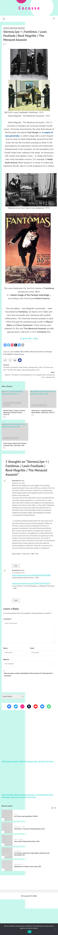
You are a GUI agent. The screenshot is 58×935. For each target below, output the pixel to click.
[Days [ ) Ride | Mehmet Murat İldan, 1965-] (7, 840)
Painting (6, 28)
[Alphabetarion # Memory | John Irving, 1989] (7, 865)
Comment (7, 619)
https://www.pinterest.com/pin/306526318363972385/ (31, 575)
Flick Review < (18, 826)
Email (32, 648)
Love (19, 402)
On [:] (15, 814)
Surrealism (21, 28)
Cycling (20, 839)
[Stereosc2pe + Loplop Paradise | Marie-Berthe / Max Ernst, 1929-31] (43, 399)
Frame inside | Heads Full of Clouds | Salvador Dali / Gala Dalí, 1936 (14, 444)
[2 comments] (4, 44)
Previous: (29, 367)
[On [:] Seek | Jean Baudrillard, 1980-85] (7, 815)
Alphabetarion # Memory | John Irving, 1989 (27, 866)
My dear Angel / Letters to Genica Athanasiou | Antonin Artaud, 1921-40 (14, 412)
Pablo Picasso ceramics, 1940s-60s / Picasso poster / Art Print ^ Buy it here (28, 761)
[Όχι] (55, 929)
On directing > (18, 851)
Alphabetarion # (18, 864)
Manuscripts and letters (10, 402)
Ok (29, 932)
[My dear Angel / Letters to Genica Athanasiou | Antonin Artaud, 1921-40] (15, 399)
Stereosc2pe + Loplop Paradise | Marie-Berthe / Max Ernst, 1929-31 (43, 411)
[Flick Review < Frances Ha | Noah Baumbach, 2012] (7, 827)
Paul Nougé (48, 351)
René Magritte (8, 354)
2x (8, 351)
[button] (4, 18)
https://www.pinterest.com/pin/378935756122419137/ (31, 583)
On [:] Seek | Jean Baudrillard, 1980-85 (26, 816)
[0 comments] (4, 417)
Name (5, 648)
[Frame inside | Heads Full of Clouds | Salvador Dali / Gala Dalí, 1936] (15, 432)
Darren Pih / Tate (29, 338)
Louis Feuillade (15, 351)
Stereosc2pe (13, 28)
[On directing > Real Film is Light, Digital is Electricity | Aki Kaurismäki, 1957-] (7, 852)
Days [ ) (16, 839)
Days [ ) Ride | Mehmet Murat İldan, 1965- (27, 841)
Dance (23, 826)
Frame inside (7, 438)
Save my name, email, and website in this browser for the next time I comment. (28, 674)
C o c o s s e (29, 8)
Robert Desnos (19, 354)
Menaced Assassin (36, 351)
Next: (29, 374)
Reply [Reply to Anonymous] (16, 566)
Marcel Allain (25, 351)
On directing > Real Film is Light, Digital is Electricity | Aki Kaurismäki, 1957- (31, 854)
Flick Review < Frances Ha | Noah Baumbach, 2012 (29, 829)
